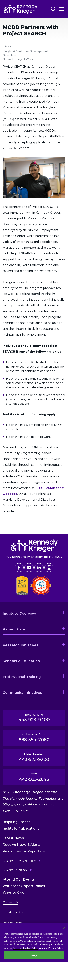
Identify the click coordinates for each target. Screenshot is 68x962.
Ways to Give (13, 893)
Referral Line (34, 717)
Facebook (19, 567)
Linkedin (39, 567)
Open (61, 9)
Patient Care (14, 629)
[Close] (64, 928)
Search (53, 9)
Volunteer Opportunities (24, 886)
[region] (34, 942)
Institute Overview (19, 614)
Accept (34, 955)
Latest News (13, 838)
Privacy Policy (12, 923)
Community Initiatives (22, 693)
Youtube (29, 567)
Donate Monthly (19, 861)
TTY (34, 777)
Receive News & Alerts (21, 845)
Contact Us (10, 902)
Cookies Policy (13, 912)
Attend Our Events (19, 879)
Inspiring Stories (16, 822)
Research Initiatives (20, 645)
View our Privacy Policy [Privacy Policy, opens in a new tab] (51, 948)
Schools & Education (21, 661)
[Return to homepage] (20, 9)
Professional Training (22, 677)
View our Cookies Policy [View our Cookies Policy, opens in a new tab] (25, 948)
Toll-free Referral (34, 737)
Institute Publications (21, 829)
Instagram (48, 567)
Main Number (34, 757)
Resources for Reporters (24, 851)
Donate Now (15, 870)
